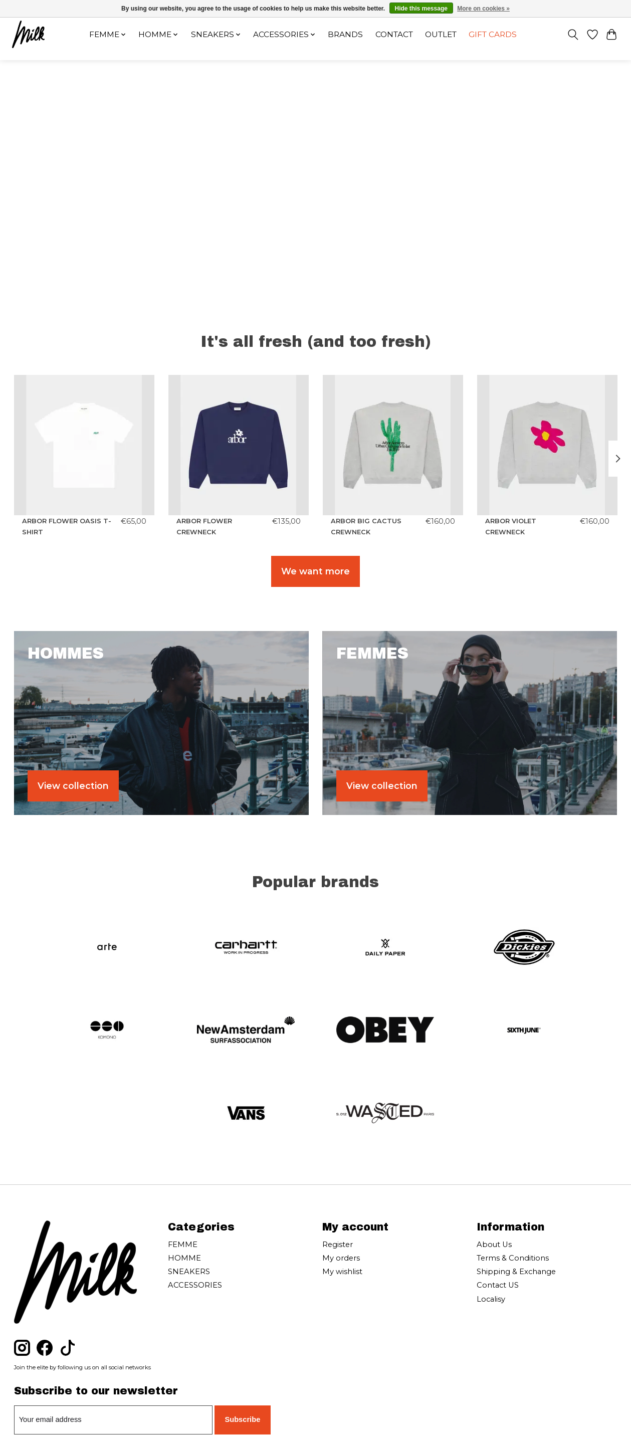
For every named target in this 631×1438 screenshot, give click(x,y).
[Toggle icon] (572, 35)
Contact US (498, 1285)
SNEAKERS (189, 1271)
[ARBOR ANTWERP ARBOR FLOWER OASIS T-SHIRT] (84, 445)
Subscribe (242, 1419)
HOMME (184, 1258)
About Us (494, 1244)
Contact (394, 34)
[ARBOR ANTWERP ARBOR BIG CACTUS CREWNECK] (392, 445)
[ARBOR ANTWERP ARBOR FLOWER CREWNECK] (238, 445)
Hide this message (421, 8)
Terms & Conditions (513, 1258)
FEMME (182, 1244)
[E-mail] (113, 1419)
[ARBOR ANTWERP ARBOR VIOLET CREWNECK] (547, 445)
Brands (345, 34)
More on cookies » (483, 8)
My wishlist (342, 1271)
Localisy (491, 1299)
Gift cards (493, 34)
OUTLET (441, 34)
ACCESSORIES (195, 1285)
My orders (341, 1258)
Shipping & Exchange (516, 1271)
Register (337, 1244)
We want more (315, 571)
